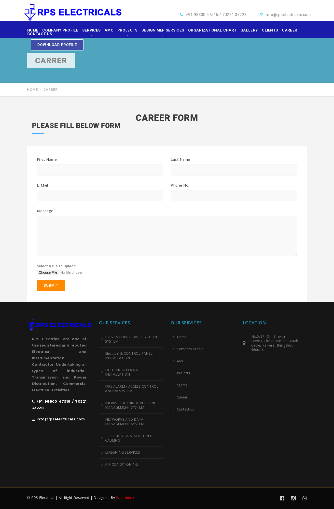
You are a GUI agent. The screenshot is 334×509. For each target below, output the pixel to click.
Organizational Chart (212, 30)
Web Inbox (125, 497)
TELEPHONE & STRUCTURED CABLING (129, 438)
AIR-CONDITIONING (121, 464)
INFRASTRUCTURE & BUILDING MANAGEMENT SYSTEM (130, 405)
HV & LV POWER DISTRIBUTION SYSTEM (131, 339)
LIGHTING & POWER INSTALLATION (121, 372)
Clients (270, 30)
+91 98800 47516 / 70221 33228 (216, 14)
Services (91, 30)
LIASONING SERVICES (122, 452)
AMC (109, 30)
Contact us (39, 34)
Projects (127, 30)
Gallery (249, 30)
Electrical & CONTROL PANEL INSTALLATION (129, 355)
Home (32, 30)
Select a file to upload (56, 266)
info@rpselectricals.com (288, 14)
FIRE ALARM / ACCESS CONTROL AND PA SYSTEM (131, 388)
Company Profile (60, 30)
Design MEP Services (162, 30)
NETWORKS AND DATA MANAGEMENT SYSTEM (124, 421)
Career (289, 30)
